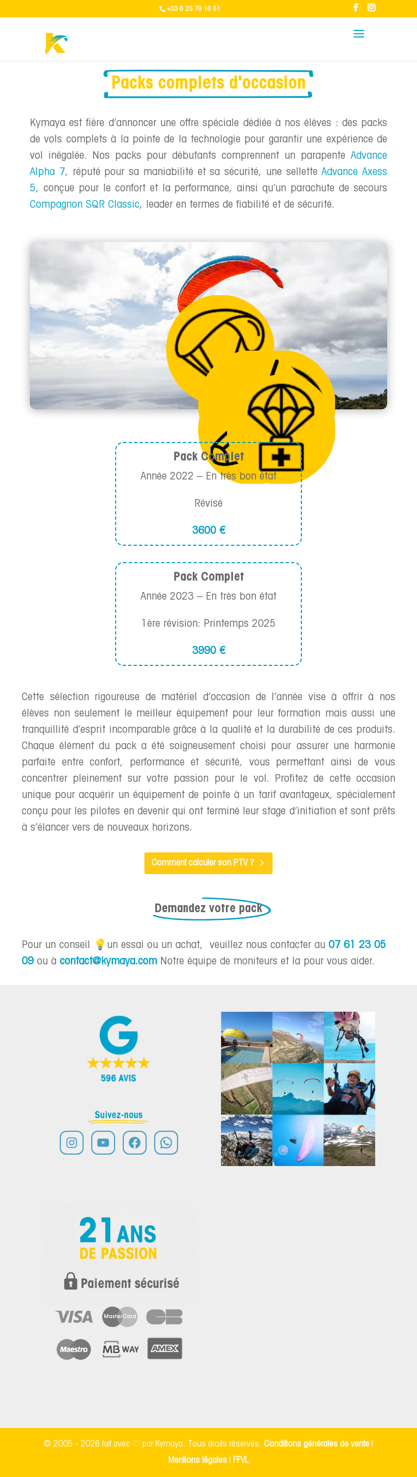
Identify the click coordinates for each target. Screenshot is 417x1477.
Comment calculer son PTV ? (202, 863)
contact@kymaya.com (108, 962)
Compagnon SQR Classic (85, 205)
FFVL (241, 1460)
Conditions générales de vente (316, 1444)
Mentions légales (198, 1460)
